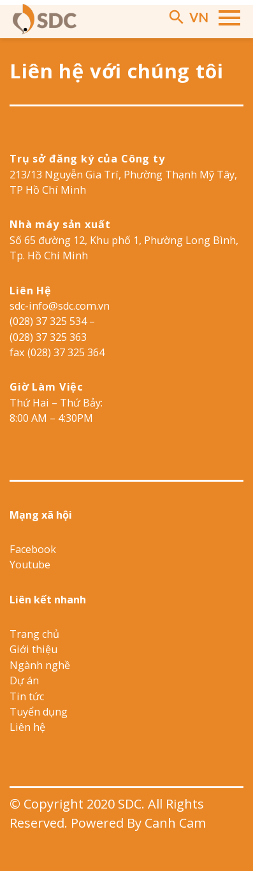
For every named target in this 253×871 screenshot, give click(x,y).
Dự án (24, 680)
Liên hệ (27, 727)
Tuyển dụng (39, 712)
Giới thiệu (33, 649)
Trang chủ (34, 634)
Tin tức (27, 696)
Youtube (30, 565)
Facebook (33, 549)
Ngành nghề (40, 665)
